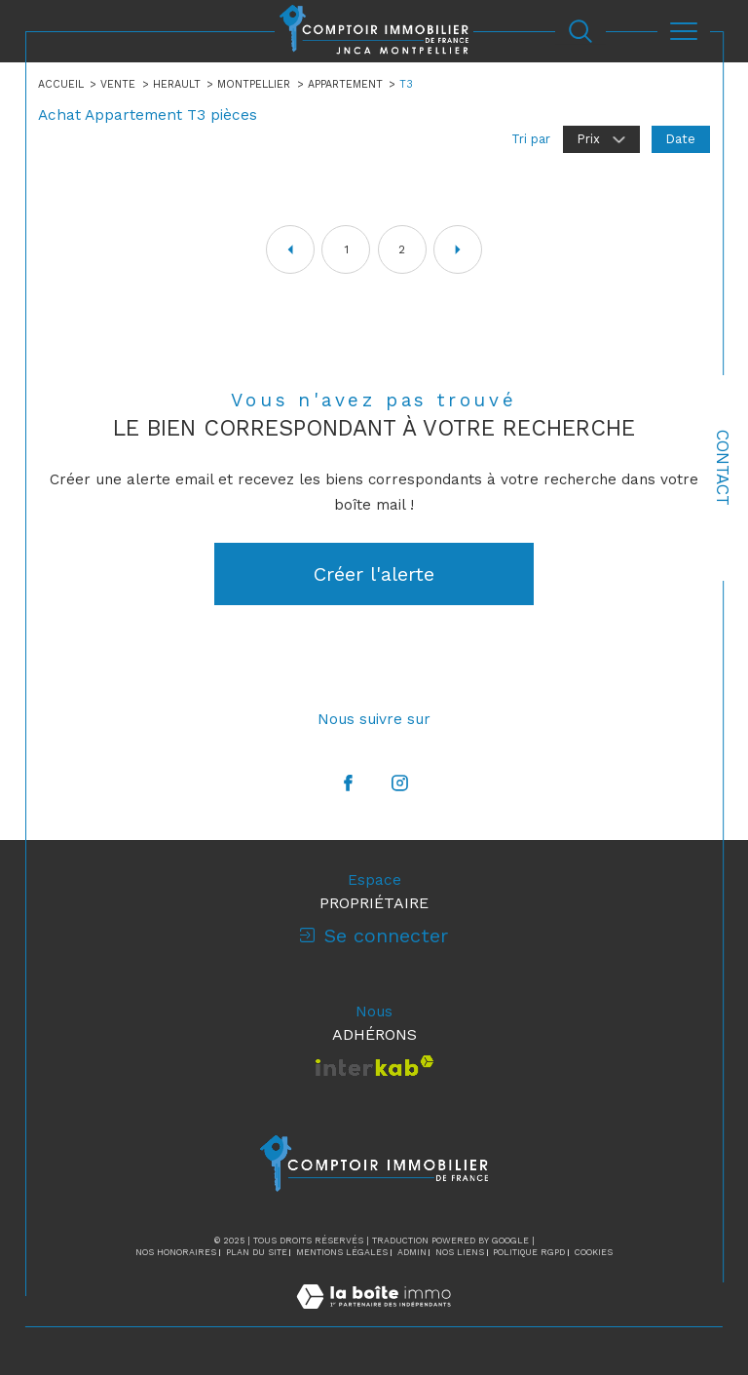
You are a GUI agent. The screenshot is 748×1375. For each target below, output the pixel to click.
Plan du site (256, 1253)
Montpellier (253, 84)
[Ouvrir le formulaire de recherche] (580, 31)
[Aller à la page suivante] (457, 249)
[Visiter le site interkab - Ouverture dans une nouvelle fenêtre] (374, 1065)
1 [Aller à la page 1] (346, 249)
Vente (117, 84)
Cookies (594, 1253)
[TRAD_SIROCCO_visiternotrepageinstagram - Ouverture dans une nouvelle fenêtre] (399, 783)
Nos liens (459, 1253)
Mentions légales (342, 1253)
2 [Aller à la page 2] (401, 249)
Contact (722, 468)
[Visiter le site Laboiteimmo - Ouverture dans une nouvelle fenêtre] (373, 1317)
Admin (412, 1253)
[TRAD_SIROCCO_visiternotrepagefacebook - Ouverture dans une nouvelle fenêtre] (348, 783)
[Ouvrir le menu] (683, 31)
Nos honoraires (175, 1253)
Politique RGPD (529, 1253)
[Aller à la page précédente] (290, 249)
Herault (177, 84)
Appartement (345, 84)
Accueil (61, 84)
